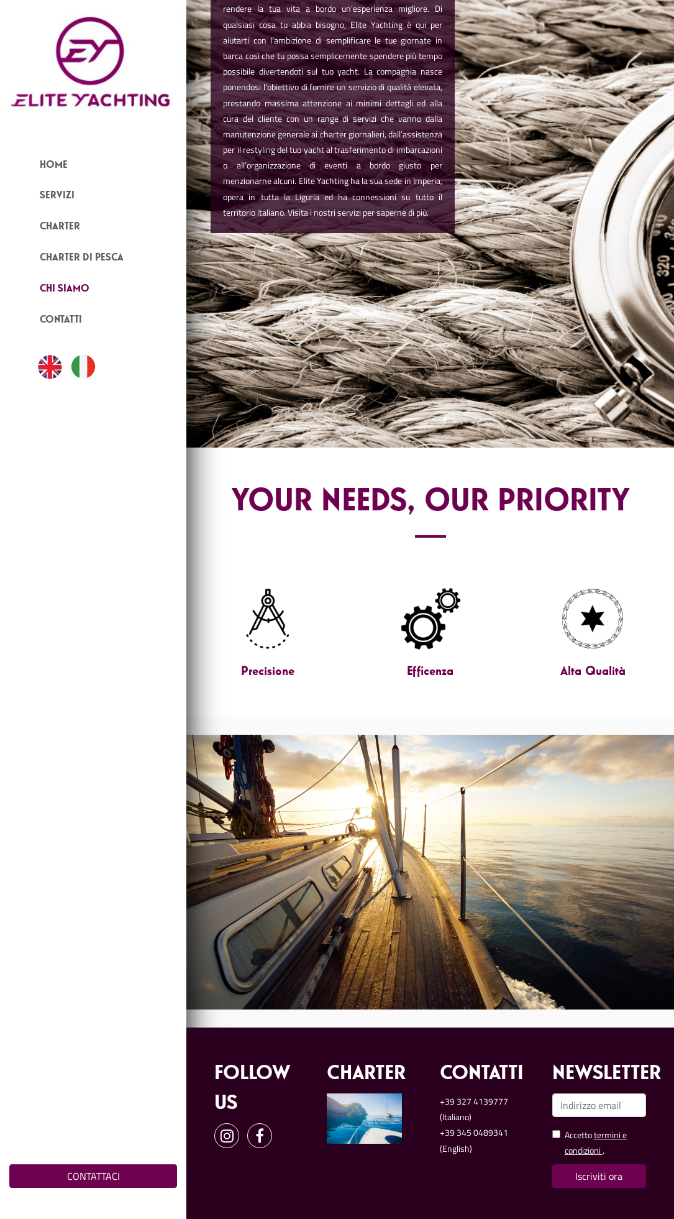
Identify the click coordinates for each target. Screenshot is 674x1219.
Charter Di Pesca (82, 258)
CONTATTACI (93, 1176)
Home (54, 165)
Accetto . (596, 1142)
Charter (60, 227)
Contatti (61, 320)
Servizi (57, 196)
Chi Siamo (64, 289)
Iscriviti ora (598, 1176)
